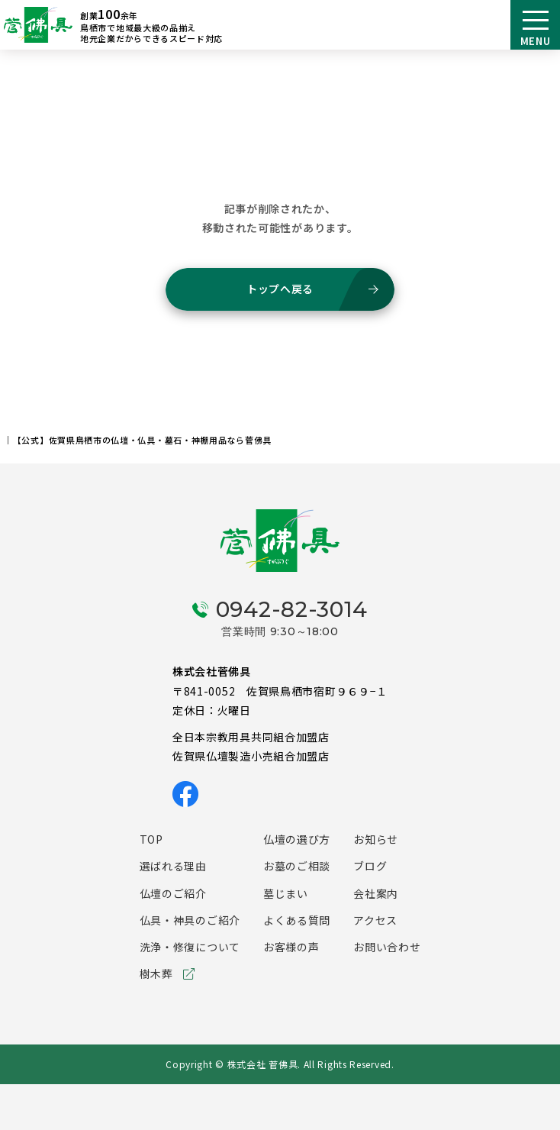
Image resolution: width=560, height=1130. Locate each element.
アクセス (375, 920)
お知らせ (375, 839)
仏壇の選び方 (296, 839)
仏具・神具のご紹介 (190, 920)
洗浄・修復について (190, 946)
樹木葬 (156, 973)
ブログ (370, 865)
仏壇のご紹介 (173, 893)
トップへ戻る (280, 288)
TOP (151, 839)
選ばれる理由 (173, 865)
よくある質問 (296, 920)
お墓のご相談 (296, 865)
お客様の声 (291, 946)
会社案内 (375, 893)
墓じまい (285, 893)
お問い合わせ (386, 946)
